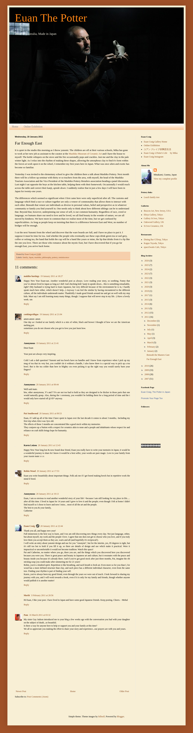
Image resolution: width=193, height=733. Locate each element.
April (149, 338)
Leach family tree (152, 197)
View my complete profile (165, 178)
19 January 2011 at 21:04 (51, 314)
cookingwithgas (31, 314)
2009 (147, 370)
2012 (147, 312)
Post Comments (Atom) (37, 696)
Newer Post (21, 691)
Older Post (124, 691)
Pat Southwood (31, 413)
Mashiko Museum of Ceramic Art (85, 153)
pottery (55, 257)
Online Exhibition (33, 126)
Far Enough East (154, 359)
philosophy (46, 257)
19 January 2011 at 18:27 (51, 276)
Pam (26, 615)
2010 (147, 366)
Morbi (27, 595)
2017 (147, 295)
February (151, 346)
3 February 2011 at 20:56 (42, 595)
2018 (147, 291)
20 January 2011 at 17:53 (48, 471)
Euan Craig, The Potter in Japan (155, 392)
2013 (147, 308)
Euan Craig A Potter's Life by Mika (160, 153)
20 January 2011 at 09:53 (50, 413)
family (25, 257)
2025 (147, 265)
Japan (31, 257)
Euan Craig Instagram (153, 156)
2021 (147, 282)
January (151, 351)
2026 (147, 260)
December (152, 321)
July (149, 329)
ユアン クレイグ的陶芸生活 (157, 149)
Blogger (120, 716)
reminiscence (63, 257)
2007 (147, 379)
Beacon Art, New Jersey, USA (157, 211)
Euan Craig (29, 526)
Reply (26, 304)
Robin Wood (30, 471)
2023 (147, 273)
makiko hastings (31, 276)
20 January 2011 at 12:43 (49, 445)
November (152, 325)
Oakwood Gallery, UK (154, 222)
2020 (147, 286)
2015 (147, 299)
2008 (147, 374)
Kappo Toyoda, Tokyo (154, 243)
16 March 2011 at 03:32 (39, 615)
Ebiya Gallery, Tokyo (153, 214)
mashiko (37, 257)
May (149, 334)
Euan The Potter (51, 18)
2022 (147, 278)
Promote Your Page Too (152, 398)
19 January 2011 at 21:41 (47, 343)
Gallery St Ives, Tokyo (154, 218)
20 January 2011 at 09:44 (47, 384)
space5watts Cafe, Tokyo (155, 247)
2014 (147, 304)
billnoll (101, 716)
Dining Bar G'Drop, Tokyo (156, 239)
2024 (147, 269)
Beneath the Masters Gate (158, 355)
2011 (147, 317)
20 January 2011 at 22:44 (51, 526)
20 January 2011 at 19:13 (47, 494)
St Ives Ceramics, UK (153, 226)
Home (15, 126)
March (150, 342)
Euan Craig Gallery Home (155, 141)
